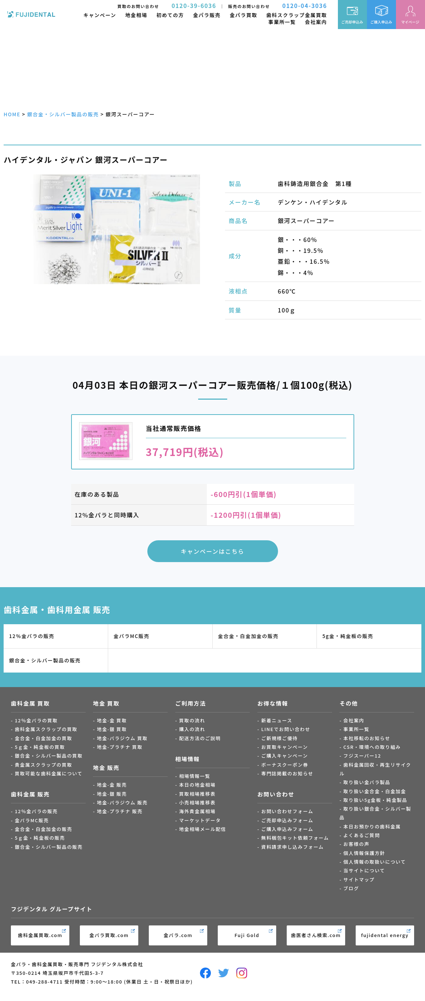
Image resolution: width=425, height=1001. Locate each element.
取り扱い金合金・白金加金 (374, 791)
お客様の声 (356, 843)
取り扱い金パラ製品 (367, 782)
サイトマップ (359, 879)
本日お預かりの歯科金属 (372, 826)
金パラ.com (178, 935)
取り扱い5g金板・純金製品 (375, 799)
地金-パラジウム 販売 (122, 802)
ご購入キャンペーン (284, 755)
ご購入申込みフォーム (287, 829)
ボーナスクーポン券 (284, 764)
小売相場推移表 (197, 802)
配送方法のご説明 (200, 738)
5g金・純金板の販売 (347, 635)
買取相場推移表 (197, 793)
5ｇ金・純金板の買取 (40, 746)
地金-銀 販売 (112, 793)
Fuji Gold (246, 935)
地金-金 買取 (112, 720)
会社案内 (316, 21)
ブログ (351, 888)
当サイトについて (364, 870)
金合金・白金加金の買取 (43, 738)
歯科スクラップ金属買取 (296, 15)
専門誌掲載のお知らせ (287, 773)
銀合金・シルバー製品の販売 (63, 114)
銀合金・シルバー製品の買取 (49, 755)
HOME (12, 114)
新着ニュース (277, 720)
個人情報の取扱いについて (374, 861)
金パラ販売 (207, 15)
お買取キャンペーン (284, 746)
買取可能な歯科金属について (49, 773)
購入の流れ (192, 729)
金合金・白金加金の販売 (248, 635)
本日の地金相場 (197, 784)
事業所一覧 (282, 21)
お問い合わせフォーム (287, 811)
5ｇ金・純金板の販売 (40, 837)
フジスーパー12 (362, 755)
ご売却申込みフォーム (287, 820)
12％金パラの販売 (31, 635)
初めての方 (170, 15)
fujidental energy (385, 935)
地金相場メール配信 (202, 829)
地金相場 (136, 15)
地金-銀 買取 (112, 729)
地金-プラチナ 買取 (120, 746)
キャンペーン (99, 15)
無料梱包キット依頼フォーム (295, 837)
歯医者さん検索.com (316, 935)
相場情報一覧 (194, 775)
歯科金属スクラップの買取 (46, 729)
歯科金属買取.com (40, 935)
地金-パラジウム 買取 (122, 738)
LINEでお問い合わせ (285, 729)
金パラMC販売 (132, 635)
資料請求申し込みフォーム (292, 846)
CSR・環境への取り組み (372, 746)
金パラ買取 (243, 15)
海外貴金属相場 (197, 811)
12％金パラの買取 (36, 720)
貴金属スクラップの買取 (43, 764)
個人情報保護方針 (364, 852)
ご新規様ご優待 (279, 738)
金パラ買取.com (108, 935)
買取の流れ (192, 720)
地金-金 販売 (112, 784)
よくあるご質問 (361, 835)
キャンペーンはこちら (212, 551)
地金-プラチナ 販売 (120, 811)
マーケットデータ (200, 820)
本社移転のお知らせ (366, 738)
